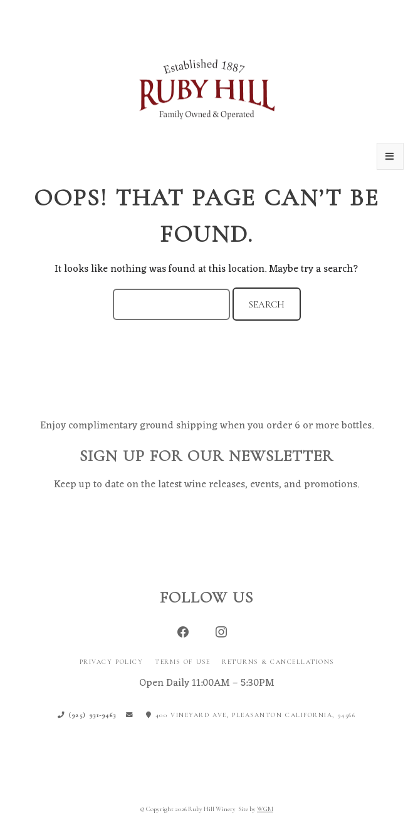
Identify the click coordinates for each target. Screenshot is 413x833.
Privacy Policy (112, 662)
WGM (265, 809)
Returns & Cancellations (278, 662)
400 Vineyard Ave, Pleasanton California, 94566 (250, 715)
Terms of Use (182, 662)
